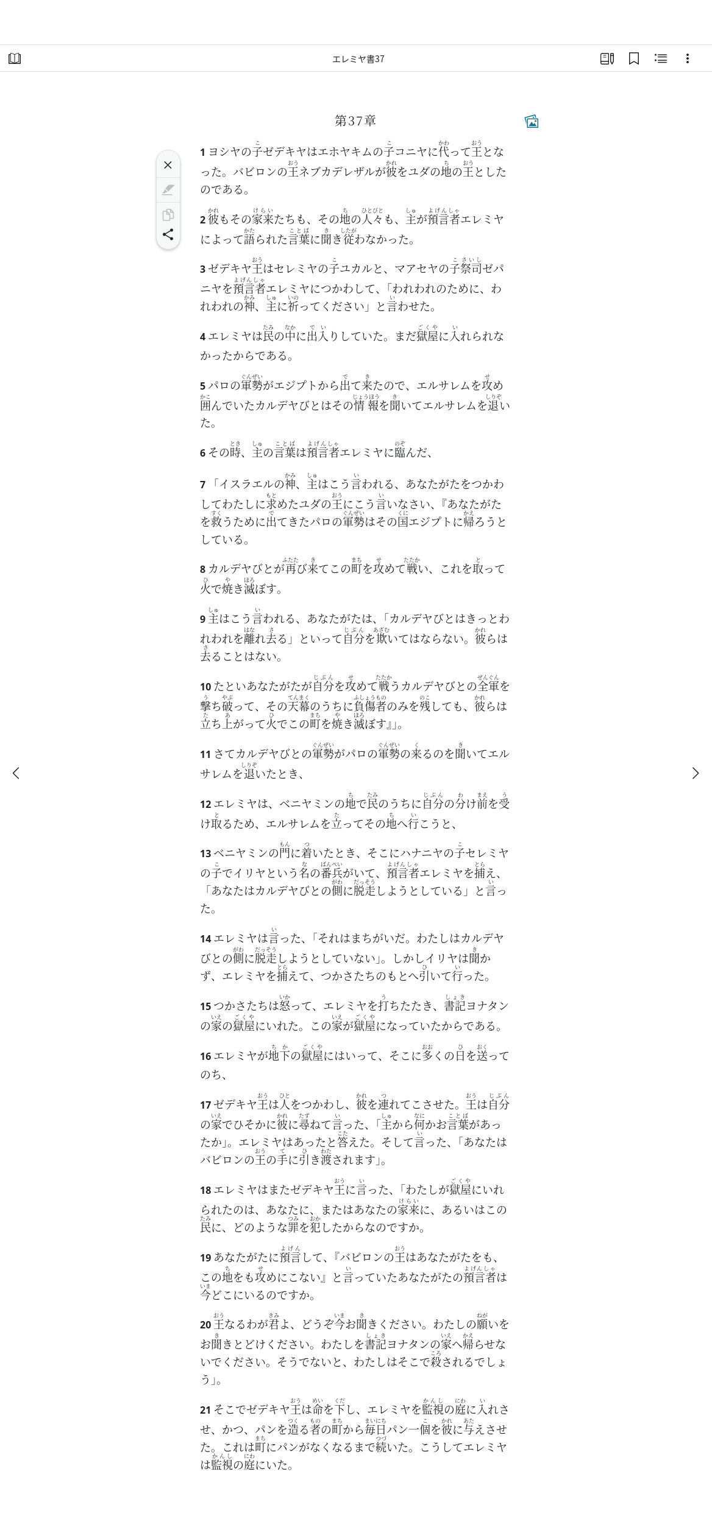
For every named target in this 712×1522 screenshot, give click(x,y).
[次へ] (695, 773)
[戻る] (17, 773)
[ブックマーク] (634, 58)
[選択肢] (687, 58)
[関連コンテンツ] (661, 58)
